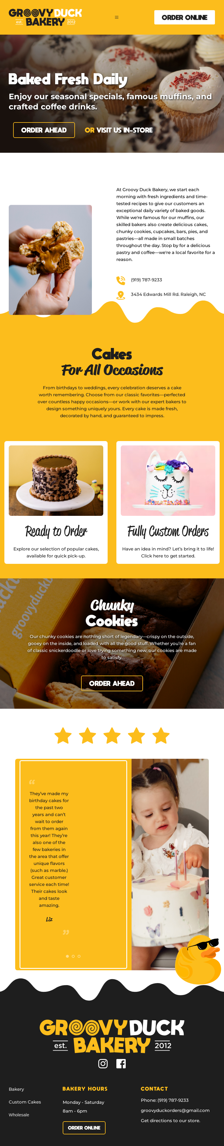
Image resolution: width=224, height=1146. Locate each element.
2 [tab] (73, 956)
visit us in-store (125, 129)
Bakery (16, 1089)
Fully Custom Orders (168, 530)
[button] (117, 17)
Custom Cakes (25, 1102)
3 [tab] (79, 956)
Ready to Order (56, 530)
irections (162, 1120)
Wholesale (19, 1114)
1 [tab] (67, 956)
